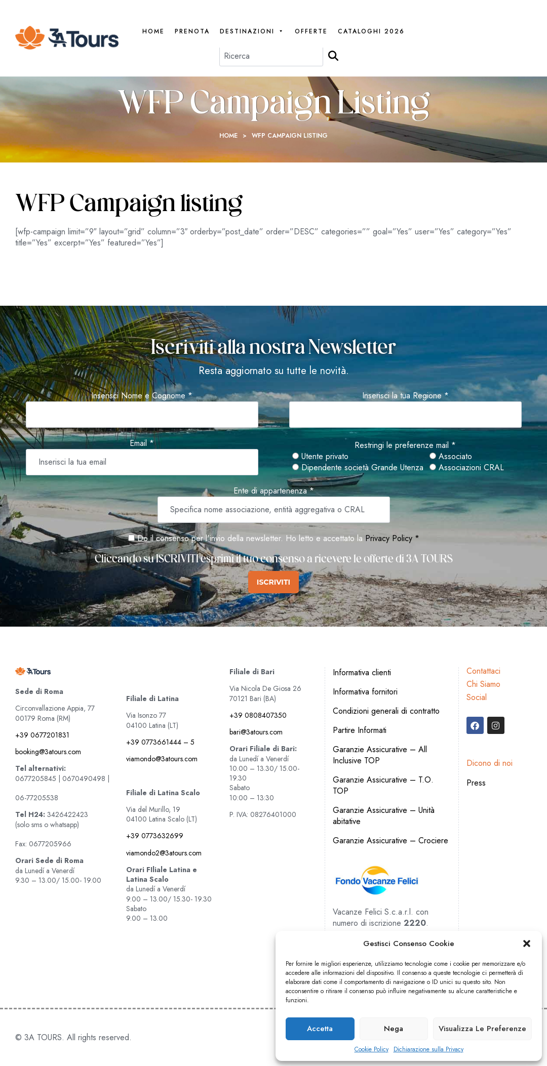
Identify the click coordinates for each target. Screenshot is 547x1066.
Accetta (320, 1028)
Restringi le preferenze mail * (405, 445)
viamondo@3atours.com (162, 759)
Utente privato (320, 456)
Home (153, 31)
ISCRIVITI (273, 582)
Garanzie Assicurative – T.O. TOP (383, 785)
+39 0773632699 (154, 836)
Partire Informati (359, 730)
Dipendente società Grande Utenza (357, 467)
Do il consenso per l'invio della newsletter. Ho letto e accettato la (245, 538)
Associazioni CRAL (466, 467)
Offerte (311, 31)
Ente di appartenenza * (273, 491)
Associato (450, 456)
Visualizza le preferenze (482, 1028)
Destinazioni (252, 31)
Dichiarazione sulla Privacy (428, 1049)
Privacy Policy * (392, 538)
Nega (393, 1028)
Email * (142, 443)
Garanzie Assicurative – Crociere (390, 840)
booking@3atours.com (48, 752)
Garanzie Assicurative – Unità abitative (384, 815)
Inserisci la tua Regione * (405, 395)
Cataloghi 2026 (371, 31)
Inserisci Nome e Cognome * (141, 395)
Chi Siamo (483, 684)
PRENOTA (192, 31)
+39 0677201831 (42, 735)
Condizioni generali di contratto (386, 711)
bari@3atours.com (256, 732)
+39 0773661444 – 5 (160, 742)
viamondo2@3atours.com (164, 853)
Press (476, 783)
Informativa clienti (362, 672)
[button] (527, 943)
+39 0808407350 (258, 715)
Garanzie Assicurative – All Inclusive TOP (380, 755)
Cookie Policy (371, 1049)
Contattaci (483, 671)
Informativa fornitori (365, 692)
